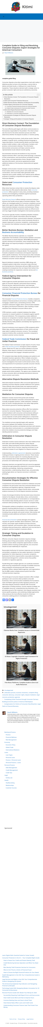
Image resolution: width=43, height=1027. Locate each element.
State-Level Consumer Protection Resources (16, 100)
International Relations (12, 750)
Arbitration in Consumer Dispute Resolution (17, 113)
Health (6, 780)
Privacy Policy (21, 1019)
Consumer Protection (22, 182)
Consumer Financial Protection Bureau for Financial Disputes (22, 106)
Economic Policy (10, 745)
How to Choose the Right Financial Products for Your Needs (21, 972)
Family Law (9, 778)
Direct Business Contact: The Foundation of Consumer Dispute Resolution (21, 98)
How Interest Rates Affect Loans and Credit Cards (18, 1003)
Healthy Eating (10, 783)
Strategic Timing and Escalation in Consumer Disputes (19, 119)
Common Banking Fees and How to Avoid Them (18, 1000)
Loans (6, 752)
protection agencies (14, 697)
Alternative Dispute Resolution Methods (15, 110)
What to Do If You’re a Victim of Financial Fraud (17, 970)
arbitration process (10, 692)
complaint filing (33, 692)
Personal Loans (10, 757)
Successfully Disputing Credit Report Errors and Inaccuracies (21, 995)
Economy (7, 742)
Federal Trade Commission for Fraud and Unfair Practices (21, 108)
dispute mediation (30, 695)
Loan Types (9, 755)
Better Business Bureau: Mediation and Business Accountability (21, 102)
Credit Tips (9, 773)
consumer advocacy (8, 695)
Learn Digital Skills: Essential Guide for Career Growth (18, 955)
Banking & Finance (10, 732)
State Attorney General (9, 199)
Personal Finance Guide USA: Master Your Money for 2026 (19, 993)
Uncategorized (8, 690)
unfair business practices (12, 346)
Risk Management (11, 740)
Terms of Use (13, 1019)
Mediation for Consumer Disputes (15, 111)
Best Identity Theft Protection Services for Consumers (19, 967)
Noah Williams (12, 712)
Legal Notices (29, 1019)
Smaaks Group (13, 1023)
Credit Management (12, 770)
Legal (6, 775)
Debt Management (11, 767)
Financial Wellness (11, 737)
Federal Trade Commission (14, 339)
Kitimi (27, 6)
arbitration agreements (19, 453)
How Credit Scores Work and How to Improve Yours (19, 998)
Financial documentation (9, 520)
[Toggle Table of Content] (37, 95)
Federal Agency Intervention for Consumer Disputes (18, 104)
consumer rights (19, 695)
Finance (8, 735)
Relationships (10, 785)
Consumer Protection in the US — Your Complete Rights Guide (20, 958)
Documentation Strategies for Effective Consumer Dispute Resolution (20, 116)
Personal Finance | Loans (13, 762)
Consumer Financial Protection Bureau (19, 293)
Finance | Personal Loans (13, 760)
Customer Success (11, 788)
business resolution (22, 692)
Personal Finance (9, 765)
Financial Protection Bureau (19, 299)
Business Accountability (13, 232)
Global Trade (9, 747)
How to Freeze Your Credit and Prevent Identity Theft (19, 960)
